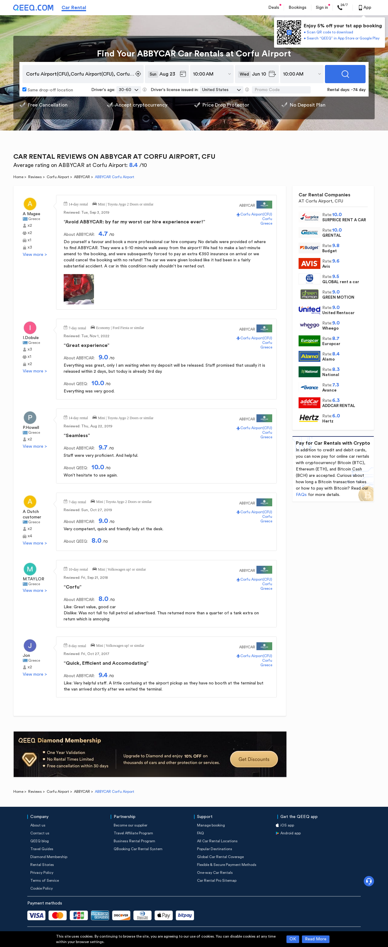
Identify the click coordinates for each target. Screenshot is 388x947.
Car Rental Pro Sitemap (216, 880)
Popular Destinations (214, 849)
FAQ (200, 833)
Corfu (267, 219)
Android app (290, 833)
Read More (315, 939)
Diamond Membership (48, 857)
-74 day (358, 90)
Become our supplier (130, 825)
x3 (30, 247)
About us (37, 825)
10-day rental (78, 569)
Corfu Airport (58, 177)
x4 (30, 536)
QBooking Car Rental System (138, 849)
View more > (35, 255)
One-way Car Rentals (215, 872)
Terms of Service (44, 880)
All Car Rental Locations (217, 841)
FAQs (301, 495)
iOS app (287, 825)
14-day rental (78, 203)
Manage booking (211, 825)
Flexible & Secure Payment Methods (226, 865)
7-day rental (77, 327)
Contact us (39, 833)
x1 (29, 240)
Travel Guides (41, 849)
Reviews (35, 177)
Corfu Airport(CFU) (256, 214)
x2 (30, 225)
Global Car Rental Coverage (220, 857)
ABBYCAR (82, 177)
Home (18, 177)
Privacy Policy (41, 872)
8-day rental (77, 645)
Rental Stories (42, 865)
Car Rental (74, 7)
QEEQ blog (39, 841)
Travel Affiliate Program (133, 833)
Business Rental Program (134, 841)
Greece (34, 219)
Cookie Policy (41, 888)
